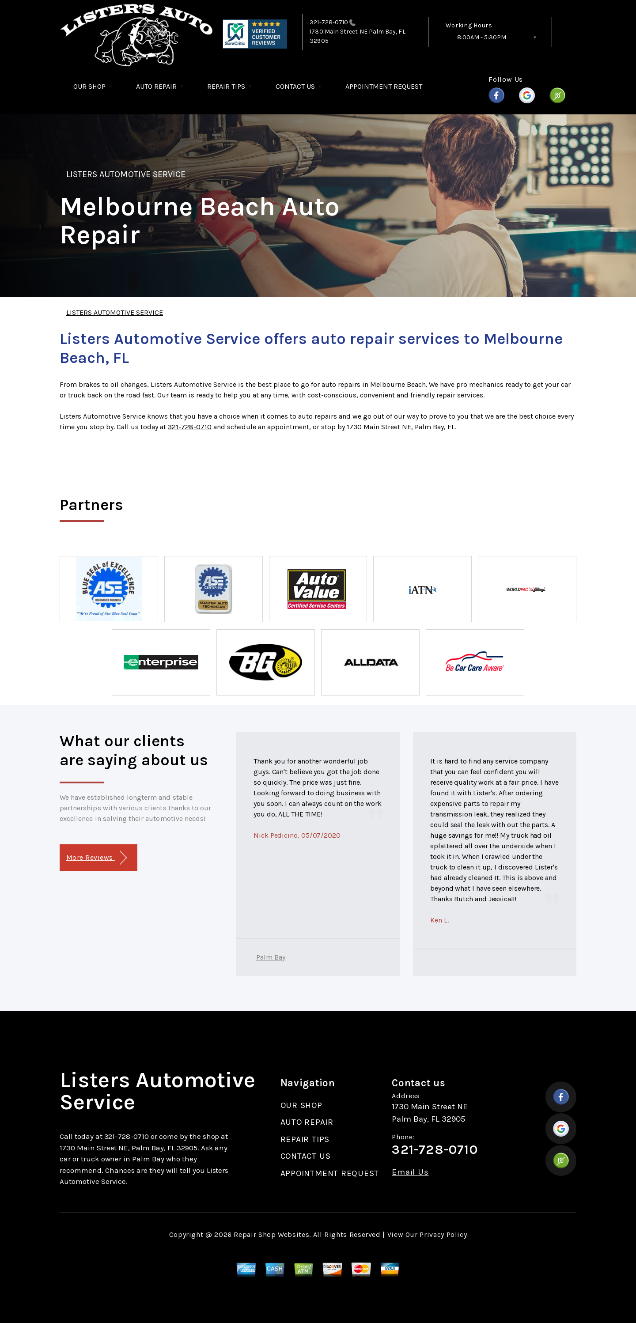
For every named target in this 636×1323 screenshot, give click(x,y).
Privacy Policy (443, 1234)
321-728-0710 (329, 22)
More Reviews (96, 857)
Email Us (410, 1172)
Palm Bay (270, 957)
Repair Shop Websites (271, 1234)
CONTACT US (295, 86)
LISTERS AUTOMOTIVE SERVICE (126, 174)
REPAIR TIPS (226, 86)
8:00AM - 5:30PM (481, 37)
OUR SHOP (89, 86)
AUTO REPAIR (156, 86)
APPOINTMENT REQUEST (383, 86)
